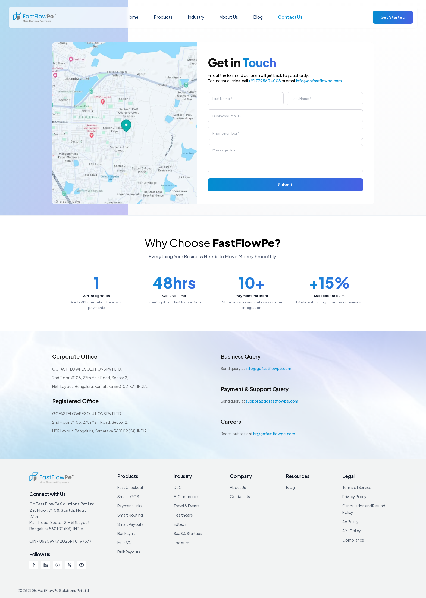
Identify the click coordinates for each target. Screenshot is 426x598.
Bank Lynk (126, 533)
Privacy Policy (354, 496)
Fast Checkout (130, 487)
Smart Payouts (130, 524)
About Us (229, 17)
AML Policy (351, 530)
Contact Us (290, 17)
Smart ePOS (128, 496)
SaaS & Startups (188, 533)
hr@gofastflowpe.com (274, 433)
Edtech (180, 524)
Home (132, 17)
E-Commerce (186, 496)
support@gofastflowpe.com (272, 400)
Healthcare (183, 514)
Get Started (392, 17)
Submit (285, 184)
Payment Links (129, 505)
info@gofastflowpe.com (319, 80)
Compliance (353, 539)
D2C (178, 487)
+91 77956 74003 (264, 80)
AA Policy (350, 521)
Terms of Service (356, 487)
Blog (258, 17)
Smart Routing (130, 514)
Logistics (182, 542)
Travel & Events (187, 505)
